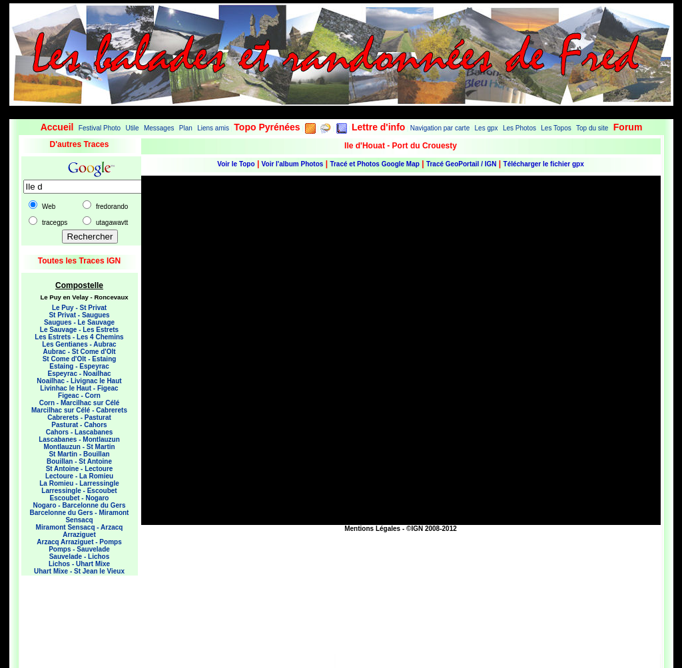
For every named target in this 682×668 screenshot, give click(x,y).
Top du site (592, 128)
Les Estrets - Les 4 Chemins (79, 337)
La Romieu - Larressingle (79, 483)
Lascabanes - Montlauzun (79, 439)
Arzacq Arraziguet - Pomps (79, 542)
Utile (132, 128)
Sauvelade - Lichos (79, 556)
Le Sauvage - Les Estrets (79, 329)
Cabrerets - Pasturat (79, 417)
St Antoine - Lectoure (79, 468)
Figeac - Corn (79, 395)
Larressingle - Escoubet (79, 490)
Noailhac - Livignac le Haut (79, 381)
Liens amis (213, 128)
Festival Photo (100, 128)
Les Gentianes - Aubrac (79, 344)
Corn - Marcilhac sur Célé (79, 403)
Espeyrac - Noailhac (79, 373)
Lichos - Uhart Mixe (79, 564)
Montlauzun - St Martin (79, 446)
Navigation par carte (440, 128)
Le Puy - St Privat (79, 307)
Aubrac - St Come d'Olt (79, 351)
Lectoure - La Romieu (79, 476)
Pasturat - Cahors (79, 424)
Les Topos (556, 128)
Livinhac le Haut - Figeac (79, 388)
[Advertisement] (74, 612)
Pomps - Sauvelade (79, 549)
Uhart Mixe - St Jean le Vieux (79, 571)
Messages (159, 128)
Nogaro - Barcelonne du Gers (79, 505)
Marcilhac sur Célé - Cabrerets (79, 410)
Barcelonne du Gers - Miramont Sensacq (79, 516)
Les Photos (519, 128)
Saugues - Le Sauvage (79, 322)
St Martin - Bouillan (79, 454)
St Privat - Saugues (79, 315)
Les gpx (486, 128)
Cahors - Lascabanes (79, 432)
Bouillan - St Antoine (79, 461)
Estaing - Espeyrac (79, 366)
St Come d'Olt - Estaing (80, 359)
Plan (185, 128)
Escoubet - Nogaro (79, 498)
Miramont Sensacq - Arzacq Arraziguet (79, 531)
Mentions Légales (372, 528)
